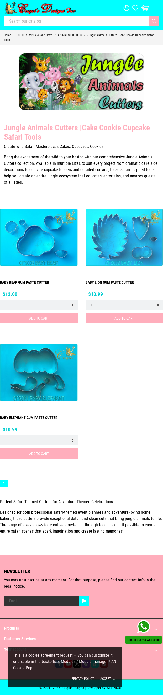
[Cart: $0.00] (145, 8)
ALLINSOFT (115, 688)
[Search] (154, 21)
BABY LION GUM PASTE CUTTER (110, 282)
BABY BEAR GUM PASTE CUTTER (24, 282)
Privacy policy (82, 679)
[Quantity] (39, 305)
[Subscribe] (84, 601)
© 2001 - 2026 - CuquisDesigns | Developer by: (73, 688)
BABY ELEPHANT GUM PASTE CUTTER (28, 418)
